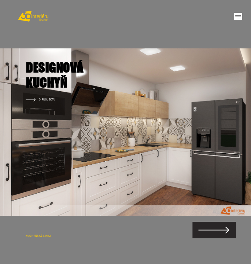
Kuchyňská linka (39, 236)
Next (232, 132)
